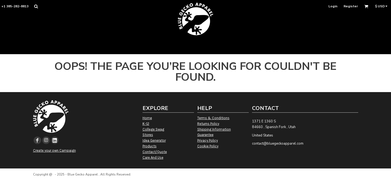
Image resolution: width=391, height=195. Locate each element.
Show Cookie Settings (195, 181)
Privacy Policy (207, 140)
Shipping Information (214, 129)
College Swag (153, 129)
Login (332, 6)
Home (147, 118)
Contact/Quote (155, 152)
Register (351, 6)
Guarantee (205, 135)
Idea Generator (154, 140)
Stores (148, 135)
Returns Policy (208, 124)
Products (150, 146)
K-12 (146, 124)
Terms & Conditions (213, 118)
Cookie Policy (207, 146)
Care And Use (153, 157)
